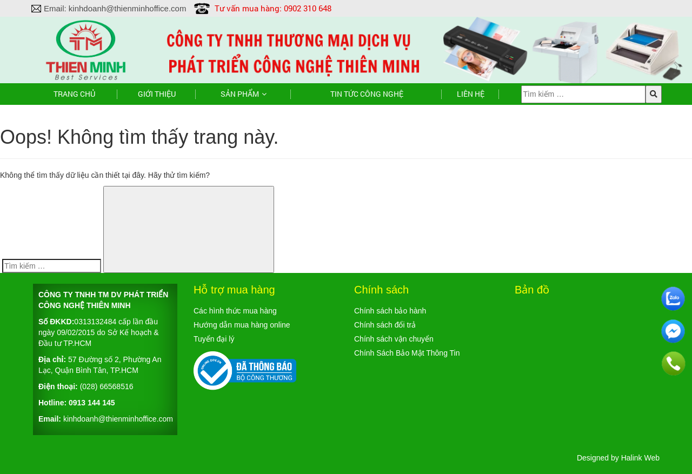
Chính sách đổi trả (385, 325)
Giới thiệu (157, 94)
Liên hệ (470, 94)
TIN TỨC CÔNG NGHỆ (366, 94)
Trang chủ (74, 94)
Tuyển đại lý (214, 339)
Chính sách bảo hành (390, 310)
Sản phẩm (240, 94)
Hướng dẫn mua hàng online (242, 325)
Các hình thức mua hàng (235, 310)
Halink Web (640, 457)
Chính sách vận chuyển (394, 339)
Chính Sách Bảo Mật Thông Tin (407, 353)
